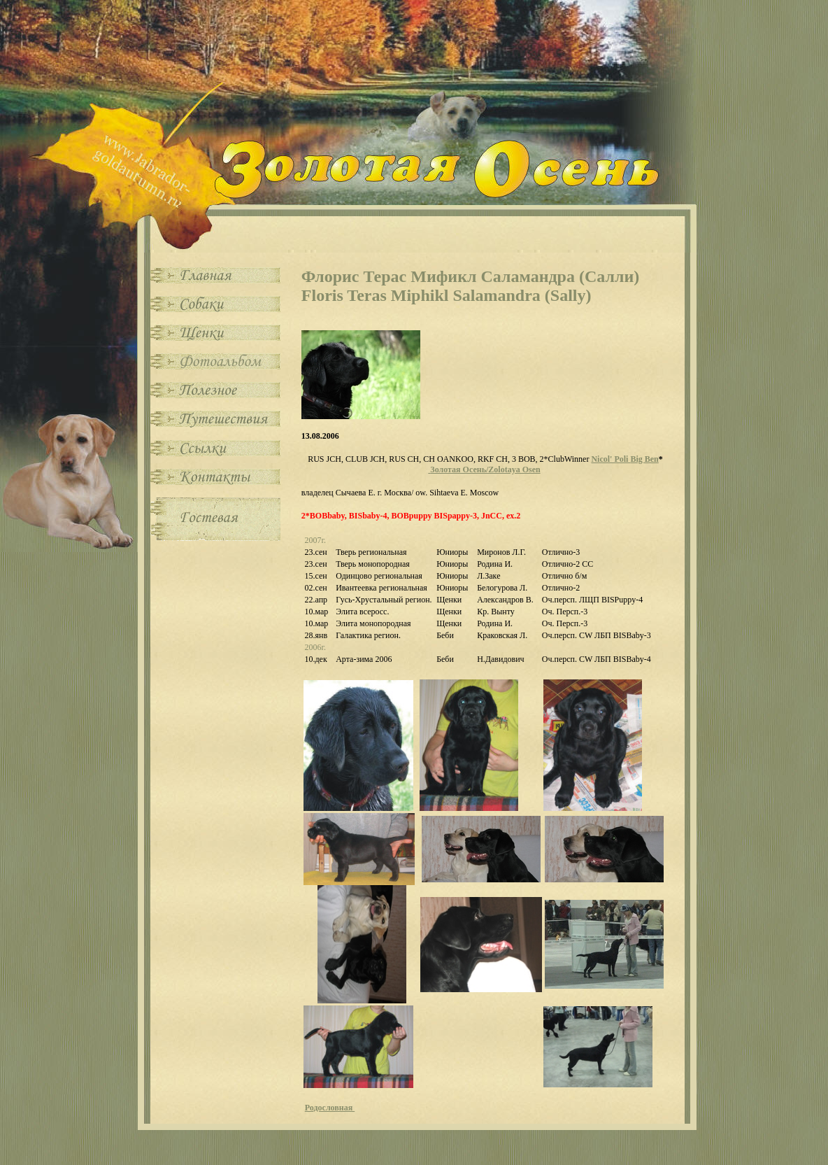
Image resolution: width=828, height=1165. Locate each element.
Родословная (330, 1108)
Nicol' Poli (624, 459)
